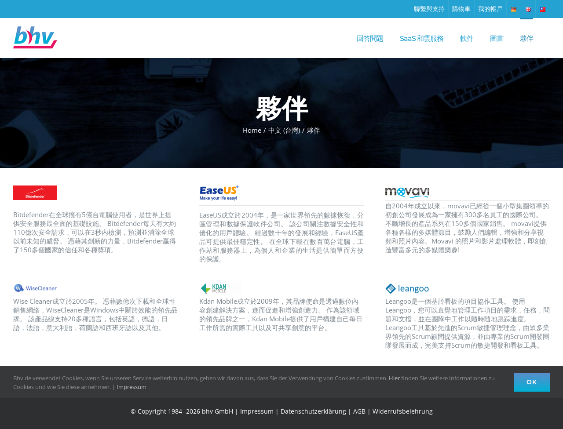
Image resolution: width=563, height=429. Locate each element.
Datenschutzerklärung (313, 411)
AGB (359, 411)
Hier (394, 378)
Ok (531, 382)
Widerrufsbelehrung (403, 411)
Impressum (257, 411)
